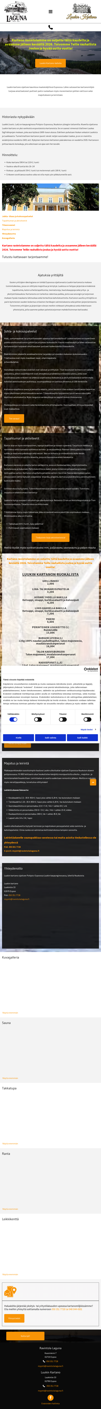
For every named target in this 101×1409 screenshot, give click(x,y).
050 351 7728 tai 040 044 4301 (67, 1309)
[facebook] (51, 1398)
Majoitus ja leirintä (10, 229)
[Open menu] (51, 12)
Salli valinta (50, 738)
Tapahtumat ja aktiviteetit (14, 220)
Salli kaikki (82, 738)
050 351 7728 (14, 895)
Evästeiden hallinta (50, 1403)
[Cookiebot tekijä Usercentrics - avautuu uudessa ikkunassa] (86, 670)
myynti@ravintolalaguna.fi (16, 899)
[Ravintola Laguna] (26, 987)
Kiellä (18, 738)
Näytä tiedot (87, 729)
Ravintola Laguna (50, 1348)
